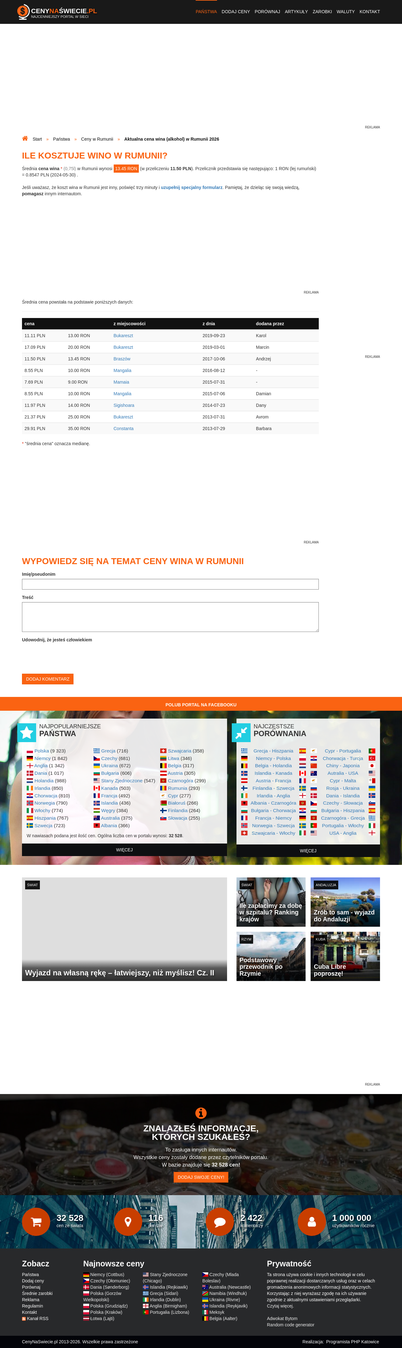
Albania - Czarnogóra (273, 803)
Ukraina (109, 765)
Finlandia (177, 810)
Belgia (175, 765)
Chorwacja (46, 795)
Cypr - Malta (343, 780)
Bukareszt (123, 335)
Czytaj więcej (280, 1305)
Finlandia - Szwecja (273, 788)
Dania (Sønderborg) (109, 1287)
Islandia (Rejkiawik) (169, 1287)
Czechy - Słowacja (343, 803)
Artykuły (296, 11)
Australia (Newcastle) (230, 1287)
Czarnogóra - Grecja (343, 818)
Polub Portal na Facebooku (201, 704)
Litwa (173, 758)
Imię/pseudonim (39, 574)
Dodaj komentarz (47, 679)
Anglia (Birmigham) (168, 1305)
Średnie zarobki (37, 1293)
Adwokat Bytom (282, 1318)
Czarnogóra (180, 780)
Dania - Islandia (343, 795)
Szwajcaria (179, 750)
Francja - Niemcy (273, 818)
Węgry (108, 810)
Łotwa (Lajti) (102, 1318)
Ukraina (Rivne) (224, 1299)
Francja (109, 795)
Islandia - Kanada (273, 773)
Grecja (108, 750)
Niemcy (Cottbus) (107, 1274)
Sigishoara (123, 405)
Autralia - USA (343, 773)
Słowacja (177, 818)
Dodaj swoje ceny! (201, 1177)
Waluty (346, 11)
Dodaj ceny (236, 11)
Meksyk (216, 1312)
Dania (41, 773)
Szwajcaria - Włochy (273, 833)
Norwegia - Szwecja (273, 825)
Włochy (42, 810)
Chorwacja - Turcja (343, 758)
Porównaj (267, 11)
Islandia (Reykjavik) (228, 1305)
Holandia (44, 780)
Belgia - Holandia (273, 765)
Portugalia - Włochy (343, 825)
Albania (109, 825)
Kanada (109, 788)
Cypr (173, 795)
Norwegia (45, 803)
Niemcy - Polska (273, 758)
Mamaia (121, 382)
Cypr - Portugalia (343, 750)
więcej (124, 849)
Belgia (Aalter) (223, 1318)
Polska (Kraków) (106, 1312)
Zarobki (322, 11)
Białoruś (177, 803)
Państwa (206, 11)
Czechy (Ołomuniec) (110, 1280)
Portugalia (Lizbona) (169, 1312)
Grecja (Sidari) (164, 1293)
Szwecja (43, 825)
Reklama (30, 1299)
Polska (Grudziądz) (109, 1305)
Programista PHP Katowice (352, 1341)
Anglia (41, 765)
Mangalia (122, 370)
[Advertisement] (201, 80)
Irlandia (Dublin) (165, 1299)
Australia (110, 818)
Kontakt (370, 11)
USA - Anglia (342, 833)
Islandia (109, 803)
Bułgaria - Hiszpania (343, 810)
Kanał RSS (37, 1318)
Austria (175, 773)
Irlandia (42, 788)
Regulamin (32, 1305)
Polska (42, 750)
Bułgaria (110, 773)
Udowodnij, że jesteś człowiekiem (57, 639)
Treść (28, 597)
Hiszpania (45, 818)
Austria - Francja (273, 780)
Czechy (109, 758)
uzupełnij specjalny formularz (191, 187)
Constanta (123, 428)
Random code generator (290, 1324)
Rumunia (177, 788)
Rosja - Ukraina (343, 788)
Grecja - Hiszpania (273, 750)
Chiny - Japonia (343, 765)
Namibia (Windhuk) (228, 1293)
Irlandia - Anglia (273, 795)
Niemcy (43, 758)
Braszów (121, 358)
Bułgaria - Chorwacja (273, 810)
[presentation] (69, 656)
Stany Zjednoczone (122, 780)
